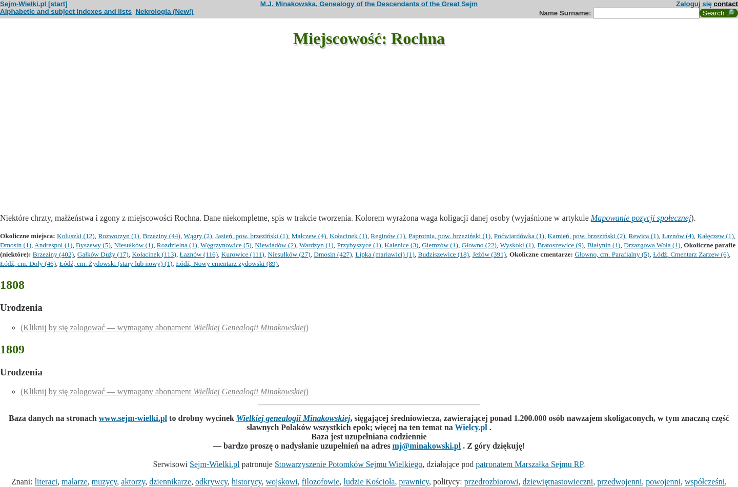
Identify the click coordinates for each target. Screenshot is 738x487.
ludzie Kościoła (369, 481)
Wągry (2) (198, 236)
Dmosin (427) (333, 254)
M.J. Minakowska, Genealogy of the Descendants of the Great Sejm (369, 4)
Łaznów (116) (199, 254)
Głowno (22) (479, 245)
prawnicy (414, 481)
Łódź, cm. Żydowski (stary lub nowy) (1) (116, 263)
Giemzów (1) (440, 245)
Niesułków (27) (289, 254)
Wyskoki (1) (517, 245)
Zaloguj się (694, 4)
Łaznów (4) (678, 236)
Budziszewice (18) (443, 254)
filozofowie (321, 481)
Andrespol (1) (53, 245)
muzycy (104, 481)
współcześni (705, 481)
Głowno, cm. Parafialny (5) (612, 254)
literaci (46, 481)
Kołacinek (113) (154, 254)
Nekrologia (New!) (164, 11)
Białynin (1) (604, 245)
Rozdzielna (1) (177, 245)
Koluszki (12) (76, 236)
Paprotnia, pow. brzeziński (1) (449, 236)
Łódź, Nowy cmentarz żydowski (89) (227, 263)
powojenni (663, 481)
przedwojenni (619, 481)
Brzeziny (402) (53, 254)
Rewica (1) (644, 236)
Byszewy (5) (93, 245)
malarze (74, 481)
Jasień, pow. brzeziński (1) (251, 236)
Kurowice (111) (242, 254)
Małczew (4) (309, 236)
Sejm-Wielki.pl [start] (34, 4)
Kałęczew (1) (716, 236)
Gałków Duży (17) (103, 254)
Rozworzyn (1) (118, 236)
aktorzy (133, 481)
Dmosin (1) (15, 245)
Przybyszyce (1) (359, 245)
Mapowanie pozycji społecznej (641, 218)
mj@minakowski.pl (427, 445)
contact (726, 4)
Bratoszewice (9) (560, 245)
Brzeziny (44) (161, 236)
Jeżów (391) (489, 254)
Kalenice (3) (401, 245)
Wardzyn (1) (316, 245)
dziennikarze (170, 481)
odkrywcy (211, 481)
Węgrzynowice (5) (226, 245)
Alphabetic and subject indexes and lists (66, 11)
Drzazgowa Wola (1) (652, 245)
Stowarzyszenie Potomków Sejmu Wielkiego (348, 464)
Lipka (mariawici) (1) (384, 254)
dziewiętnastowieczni (558, 481)
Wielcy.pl (471, 427)
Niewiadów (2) (275, 245)
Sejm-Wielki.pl (215, 464)
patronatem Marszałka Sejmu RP (529, 464)
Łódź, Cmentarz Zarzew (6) (691, 254)
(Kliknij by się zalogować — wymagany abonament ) (164, 327)
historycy (247, 481)
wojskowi (281, 481)
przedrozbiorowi (491, 481)
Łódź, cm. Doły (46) (28, 263)
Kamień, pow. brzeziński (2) (586, 236)
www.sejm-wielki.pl (133, 418)
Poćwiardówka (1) (519, 236)
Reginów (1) (388, 236)
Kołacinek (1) (348, 236)
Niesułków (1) (134, 245)
